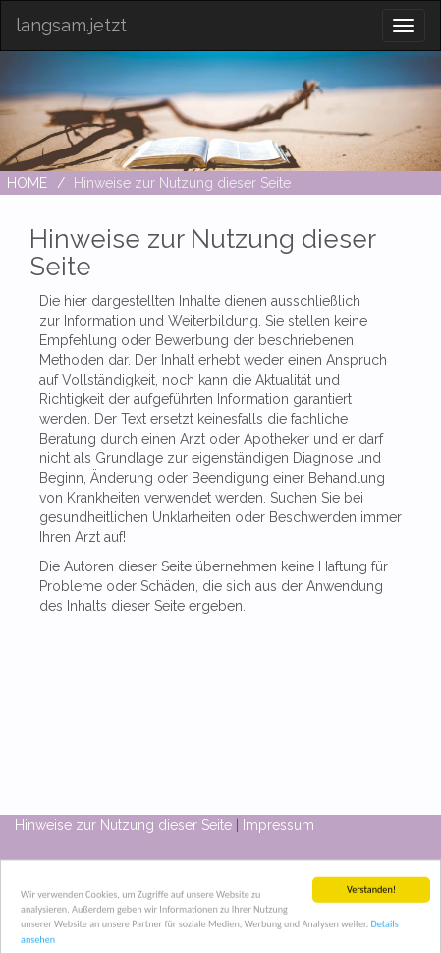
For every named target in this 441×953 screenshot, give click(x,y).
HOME (27, 183)
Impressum (278, 825)
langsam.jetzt (71, 25)
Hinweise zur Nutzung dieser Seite (123, 825)
